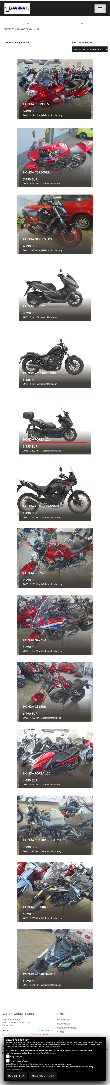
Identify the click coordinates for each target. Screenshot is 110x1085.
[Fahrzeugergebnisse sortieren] (90, 49)
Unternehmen (63, 1019)
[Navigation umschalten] (100, 8)
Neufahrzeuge (63, 1023)
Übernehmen (16, 1075)
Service (60, 1031)
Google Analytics (16, 1057)
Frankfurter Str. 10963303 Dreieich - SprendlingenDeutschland (16, 1022)
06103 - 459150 (45, 1030)
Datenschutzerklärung (53, 1046)
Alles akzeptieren (43, 1075)
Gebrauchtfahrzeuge (66, 1027)
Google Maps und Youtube (19, 1061)
